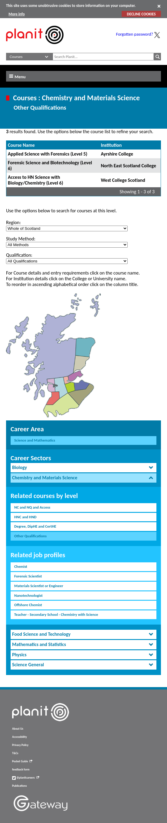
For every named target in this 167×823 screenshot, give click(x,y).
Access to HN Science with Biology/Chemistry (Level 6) (35, 180)
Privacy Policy (20, 745)
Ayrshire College (117, 154)
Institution (111, 145)
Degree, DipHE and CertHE (35, 526)
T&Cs (15, 753)
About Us (17, 729)
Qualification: (19, 255)
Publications (19, 786)
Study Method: (20, 239)
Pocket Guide (22, 761)
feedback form (21, 769)
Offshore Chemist (28, 605)
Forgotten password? (134, 34)
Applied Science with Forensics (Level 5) (47, 154)
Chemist (20, 566)
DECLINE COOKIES (141, 14)
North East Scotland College (128, 166)
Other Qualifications (30, 536)
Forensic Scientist (28, 576)
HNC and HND (25, 517)
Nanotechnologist (28, 595)
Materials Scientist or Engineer (38, 585)
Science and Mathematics (34, 440)
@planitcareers (25, 778)
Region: (13, 222)
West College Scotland (123, 180)
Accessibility (19, 737)
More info (16, 14)
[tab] (83, 467)
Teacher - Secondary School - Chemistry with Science (56, 614)
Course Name (21, 145)
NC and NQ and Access (32, 507)
